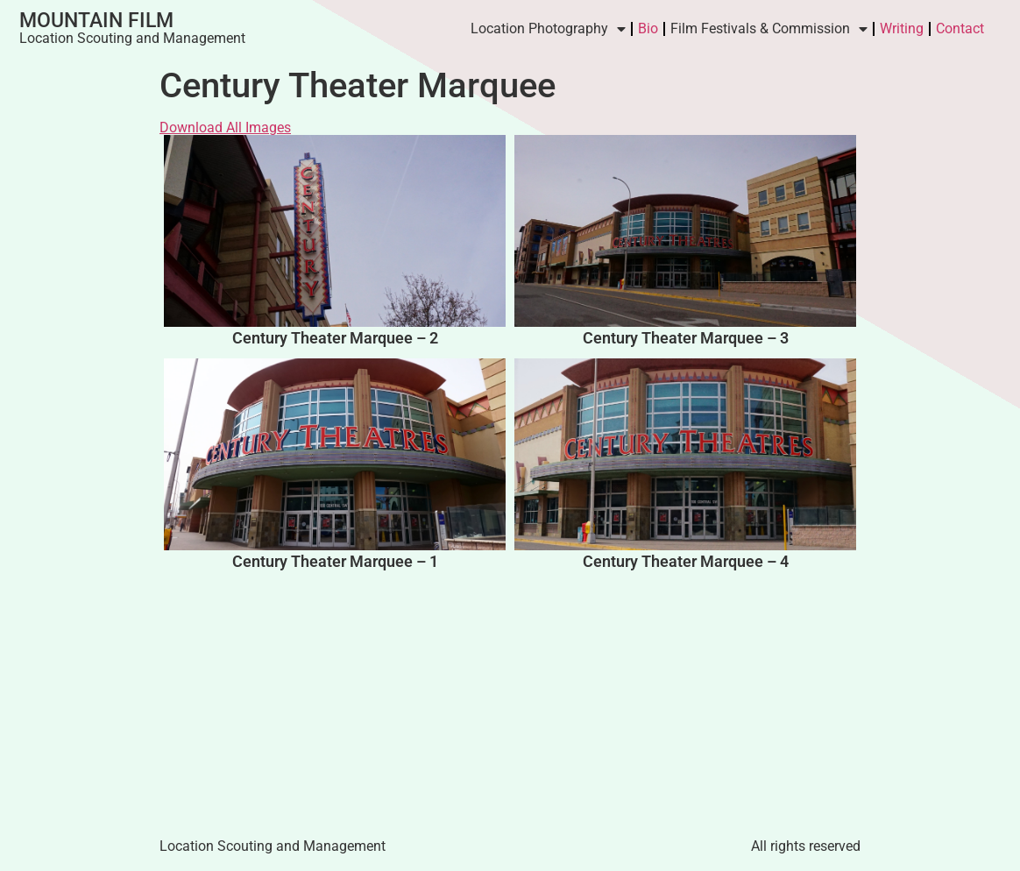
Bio (648, 28)
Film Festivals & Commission (769, 29)
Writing (902, 28)
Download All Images (225, 127)
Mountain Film (96, 20)
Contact (960, 28)
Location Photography (548, 29)
